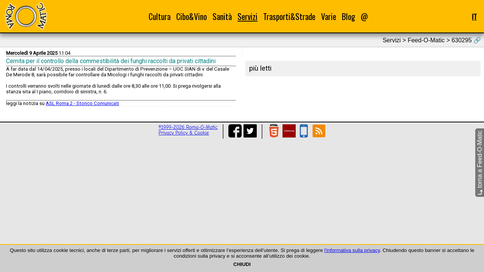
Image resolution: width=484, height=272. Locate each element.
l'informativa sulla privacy (352, 250)
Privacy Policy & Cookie (183, 133)
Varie (328, 16)
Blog (348, 16)
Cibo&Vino (191, 16)
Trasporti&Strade (289, 16)
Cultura (160, 16)
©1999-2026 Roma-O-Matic (187, 127)
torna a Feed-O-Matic (479, 163)
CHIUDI (242, 264)
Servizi (247, 16)
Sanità (222, 16)
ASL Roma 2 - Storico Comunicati (82, 103)
